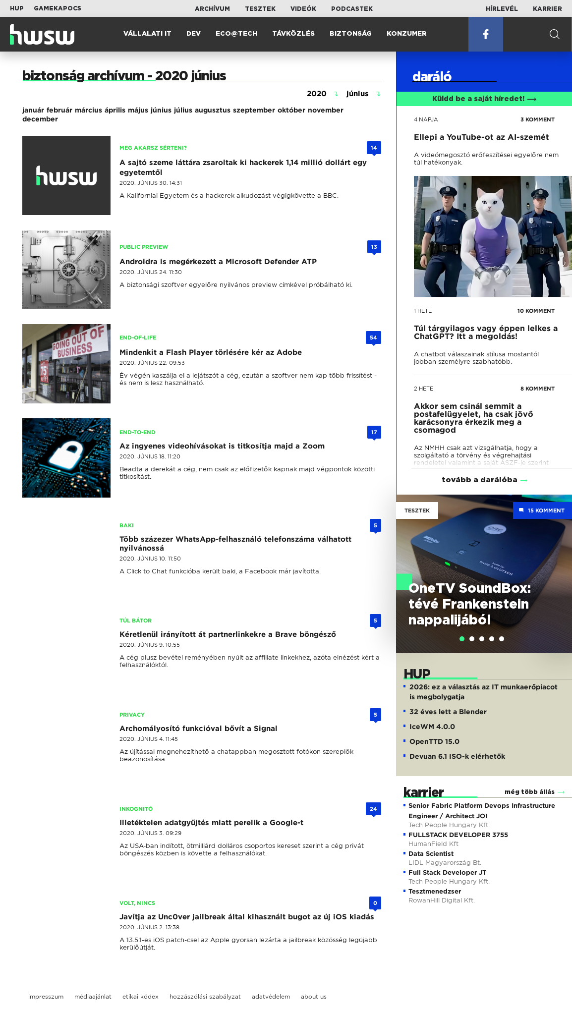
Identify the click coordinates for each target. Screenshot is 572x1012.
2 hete (423, 389)
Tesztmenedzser (434, 891)
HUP (17, 8)
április (115, 110)
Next (559, 563)
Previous (408, 563)
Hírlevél (502, 9)
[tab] (461, 638)
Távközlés (293, 34)
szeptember (254, 110)
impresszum (45, 996)
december (40, 118)
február (59, 110)
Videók (303, 9)
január (33, 110)
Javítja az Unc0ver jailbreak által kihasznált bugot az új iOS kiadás (246, 917)
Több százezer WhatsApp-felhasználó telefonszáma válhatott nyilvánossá (235, 543)
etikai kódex (140, 996)
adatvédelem (271, 996)
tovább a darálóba (479, 480)
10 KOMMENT (536, 310)
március (88, 110)
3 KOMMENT (537, 119)
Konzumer (407, 34)
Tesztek (260, 9)
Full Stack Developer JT (447, 872)
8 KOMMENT (537, 388)
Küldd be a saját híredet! (484, 99)
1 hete (423, 311)
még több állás (530, 792)
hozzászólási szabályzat (205, 996)
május (138, 110)
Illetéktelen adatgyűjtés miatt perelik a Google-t (211, 823)
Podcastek (352, 9)
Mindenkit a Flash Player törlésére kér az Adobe (210, 352)
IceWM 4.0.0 (432, 726)
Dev (193, 34)
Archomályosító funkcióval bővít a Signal (198, 728)
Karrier (547, 9)
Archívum (212, 9)
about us (314, 996)
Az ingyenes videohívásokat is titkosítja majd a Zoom (222, 446)
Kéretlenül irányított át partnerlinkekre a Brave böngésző (227, 634)
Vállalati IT (147, 34)
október (291, 110)
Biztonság (351, 34)
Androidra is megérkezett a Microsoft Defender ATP (218, 262)
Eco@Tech (236, 34)
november (325, 110)
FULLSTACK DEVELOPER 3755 (458, 835)
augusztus (212, 110)
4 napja (426, 119)
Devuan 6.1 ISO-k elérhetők (457, 756)
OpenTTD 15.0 (434, 741)
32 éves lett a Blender (448, 711)
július (183, 110)
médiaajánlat (93, 996)
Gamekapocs (57, 8)
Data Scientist (431, 853)
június (161, 110)
